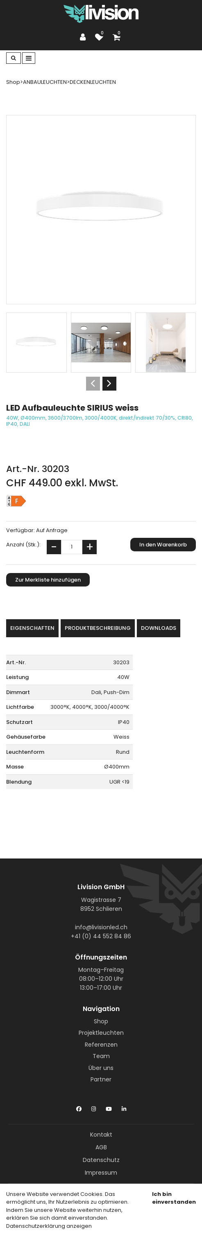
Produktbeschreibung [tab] (98, 628)
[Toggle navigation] (28, 58)
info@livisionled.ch (101, 927)
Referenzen (101, 1044)
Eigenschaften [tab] (32, 628)
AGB (101, 1147)
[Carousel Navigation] (101, 384)
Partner (101, 1079)
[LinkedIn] (124, 1107)
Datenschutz (101, 1160)
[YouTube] (109, 1107)
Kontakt (101, 1134)
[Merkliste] (101, 37)
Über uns (101, 1068)
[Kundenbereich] (85, 37)
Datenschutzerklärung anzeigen (49, 1226)
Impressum (101, 1173)
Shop (101, 1021)
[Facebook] (79, 1107)
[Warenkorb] (118, 37)
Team (101, 1056)
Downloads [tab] (158, 628)
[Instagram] (93, 1107)
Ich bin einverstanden (174, 1198)
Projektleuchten (101, 1033)
